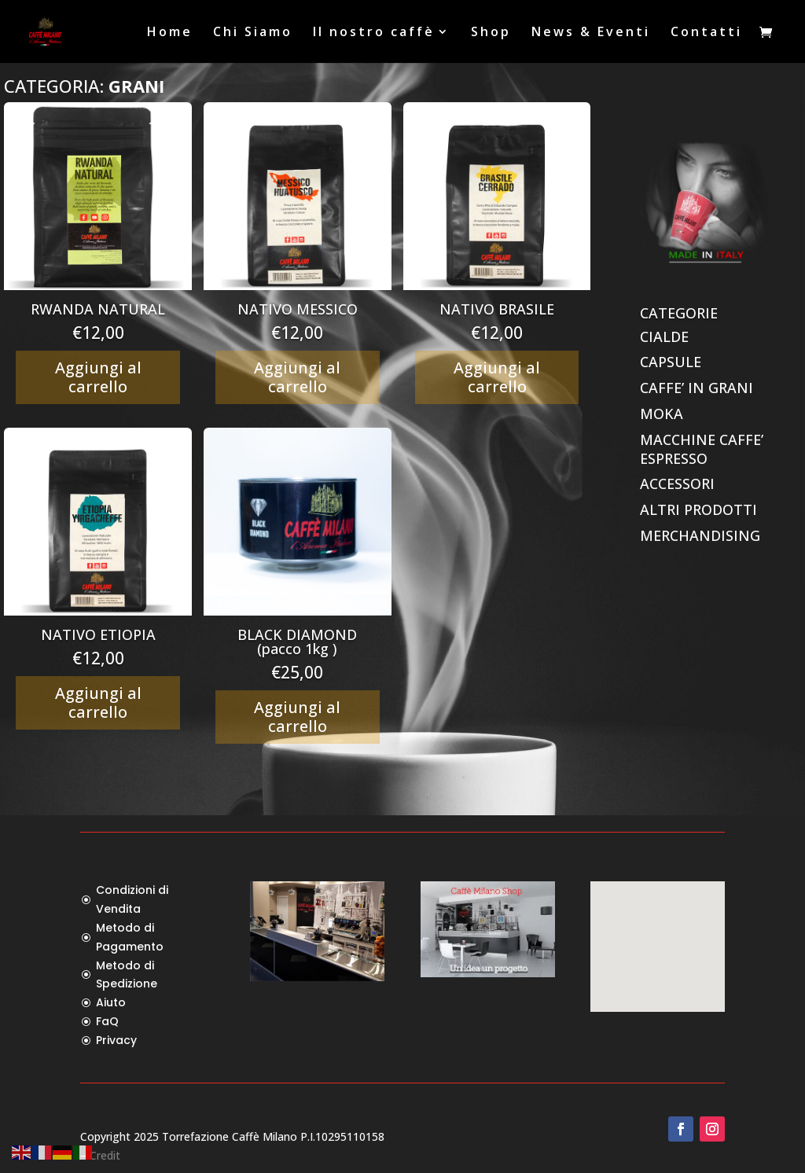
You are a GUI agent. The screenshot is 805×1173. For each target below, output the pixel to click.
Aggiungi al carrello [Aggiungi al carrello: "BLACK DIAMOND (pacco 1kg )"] (297, 717)
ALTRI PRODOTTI (698, 509)
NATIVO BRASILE (496, 309)
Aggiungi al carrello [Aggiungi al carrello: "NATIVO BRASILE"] (497, 377)
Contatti (706, 33)
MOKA (661, 413)
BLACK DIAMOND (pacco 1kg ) (297, 641)
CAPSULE (670, 361)
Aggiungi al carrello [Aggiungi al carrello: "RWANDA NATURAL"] (98, 377)
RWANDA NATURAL (98, 309)
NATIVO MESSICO (297, 309)
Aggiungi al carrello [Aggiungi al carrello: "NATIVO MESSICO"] (297, 377)
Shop (491, 33)
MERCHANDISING (700, 535)
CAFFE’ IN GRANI (696, 387)
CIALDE (664, 336)
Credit (105, 1155)
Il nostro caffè (374, 33)
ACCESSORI (677, 483)
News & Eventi (590, 33)
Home (170, 33)
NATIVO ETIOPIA (98, 634)
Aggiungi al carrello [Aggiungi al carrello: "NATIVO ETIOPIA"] (98, 702)
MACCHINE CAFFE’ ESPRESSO (701, 449)
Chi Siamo (252, 33)
